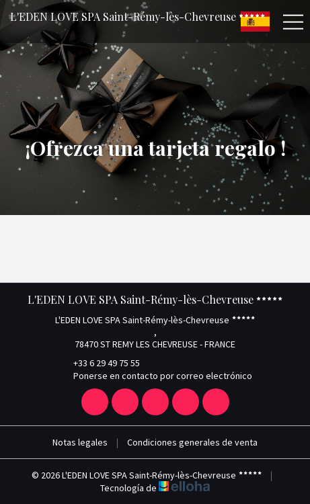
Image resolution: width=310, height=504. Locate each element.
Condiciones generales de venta (192, 442)
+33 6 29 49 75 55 (99, 363)
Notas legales (80, 442)
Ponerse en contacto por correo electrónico (155, 376)
